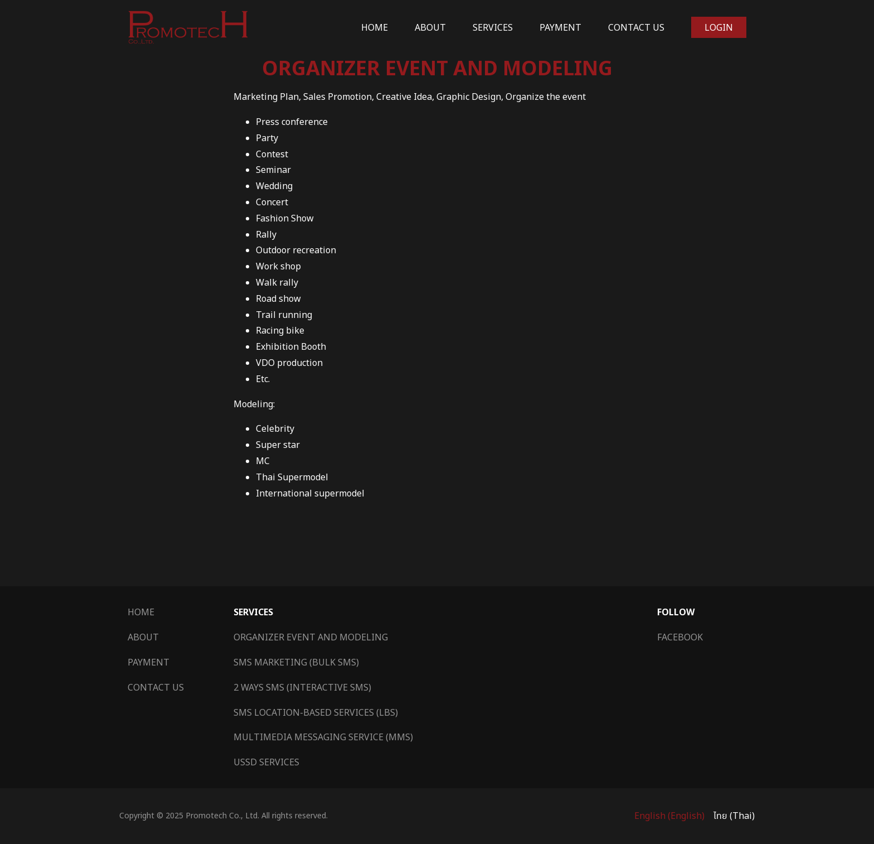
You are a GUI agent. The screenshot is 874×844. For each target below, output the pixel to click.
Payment (560, 27)
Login (719, 27)
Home (374, 27)
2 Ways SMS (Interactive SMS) (302, 687)
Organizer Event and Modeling (311, 637)
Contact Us (636, 27)
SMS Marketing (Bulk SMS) (296, 662)
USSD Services (266, 762)
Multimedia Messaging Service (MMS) (323, 737)
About (430, 27)
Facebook (680, 637)
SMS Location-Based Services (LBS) (316, 712)
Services (493, 27)
